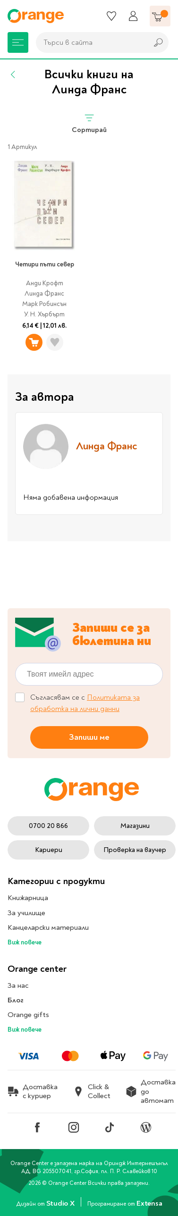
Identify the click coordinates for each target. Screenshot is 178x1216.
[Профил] (133, 16)
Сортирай (89, 123)
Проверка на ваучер (134, 849)
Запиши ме (89, 737)
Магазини (135, 825)
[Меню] (18, 42)
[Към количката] (160, 16)
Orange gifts (28, 1014)
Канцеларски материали (48, 927)
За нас (18, 985)
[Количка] (160, 16)
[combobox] (89, 42)
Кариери (48, 849)
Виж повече (25, 942)
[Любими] (111, 16)
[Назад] (13, 74)
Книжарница (28, 897)
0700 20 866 (48, 825)
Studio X (61, 1203)
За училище (26, 913)
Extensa (149, 1203)
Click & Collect (91, 1091)
